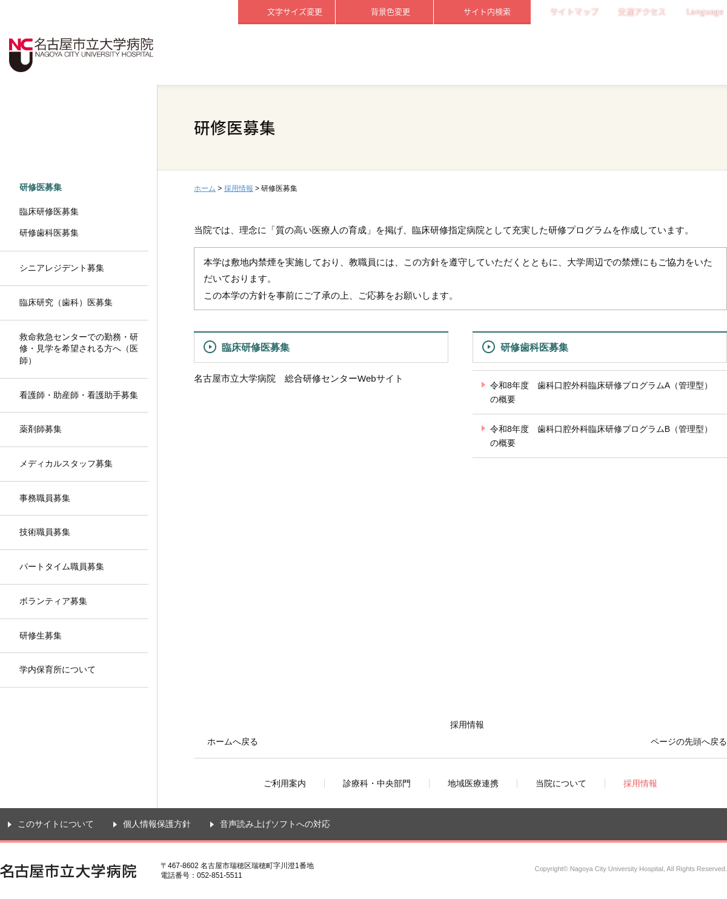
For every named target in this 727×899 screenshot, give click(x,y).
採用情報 (678, 54)
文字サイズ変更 (294, 11)
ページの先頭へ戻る (689, 741)
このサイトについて (56, 824)
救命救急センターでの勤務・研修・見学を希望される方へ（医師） (78, 348)
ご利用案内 (286, 54)
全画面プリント (631, 188)
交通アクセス (642, 11)
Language (704, 11)
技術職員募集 (44, 532)
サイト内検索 (487, 11)
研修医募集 (40, 187)
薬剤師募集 (40, 429)
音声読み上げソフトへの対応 (275, 824)
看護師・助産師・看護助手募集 (78, 395)
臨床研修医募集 (256, 347)
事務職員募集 (44, 498)
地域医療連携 (482, 54)
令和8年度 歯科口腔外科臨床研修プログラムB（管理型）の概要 (601, 436)
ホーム (205, 188)
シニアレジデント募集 (61, 268)
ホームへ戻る (232, 741)
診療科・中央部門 (385, 54)
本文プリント (695, 188)
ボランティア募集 (53, 601)
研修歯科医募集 (534, 347)
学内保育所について (57, 669)
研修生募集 (40, 635)
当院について (580, 54)
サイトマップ (574, 11)
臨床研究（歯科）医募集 (66, 302)
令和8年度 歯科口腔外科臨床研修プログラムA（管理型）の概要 (601, 392)
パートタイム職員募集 (61, 566)
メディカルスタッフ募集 (66, 463)
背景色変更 (390, 11)
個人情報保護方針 (157, 824)
